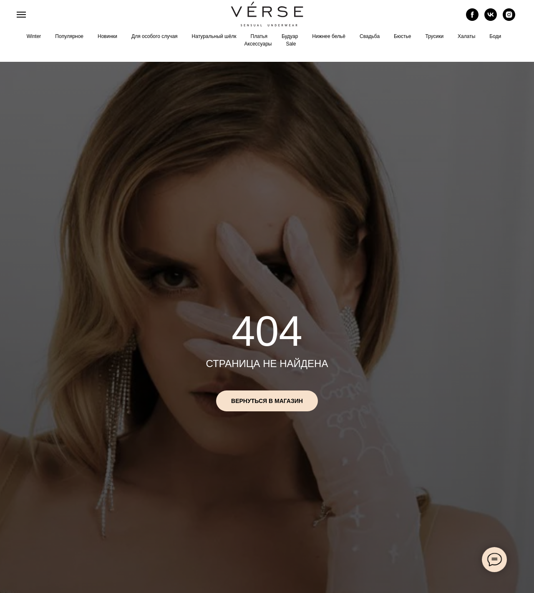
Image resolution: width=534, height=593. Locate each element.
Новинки (107, 36)
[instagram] (509, 18)
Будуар (290, 36)
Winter (34, 36)
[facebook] (472, 18)
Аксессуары (258, 44)
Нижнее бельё (328, 36)
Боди (495, 36)
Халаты (466, 36)
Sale (291, 44)
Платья (259, 36)
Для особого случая (154, 36)
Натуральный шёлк (214, 36)
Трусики (434, 36)
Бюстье (402, 36)
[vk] (490, 18)
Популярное (69, 36)
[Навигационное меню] (21, 15)
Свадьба (370, 36)
